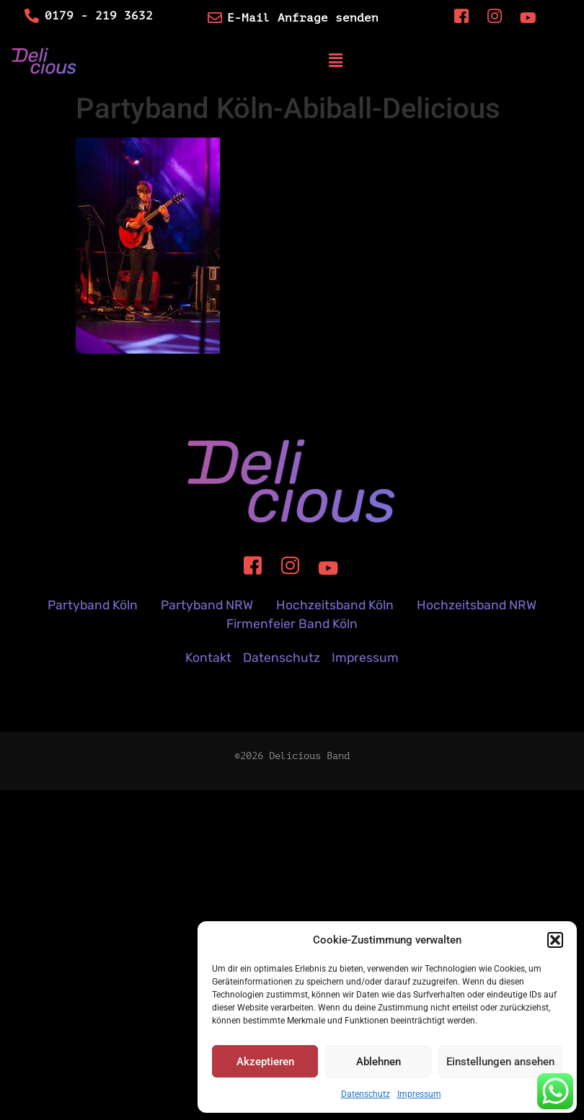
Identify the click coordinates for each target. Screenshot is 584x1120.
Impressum (419, 1094)
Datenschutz (365, 1094)
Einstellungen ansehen (500, 1061)
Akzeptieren (265, 1061)
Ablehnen (378, 1061)
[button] (555, 940)
